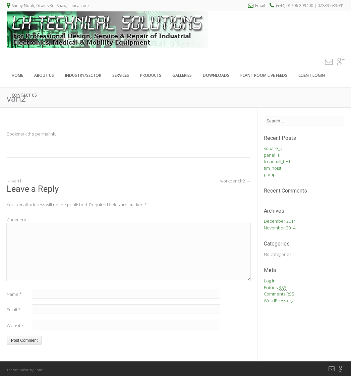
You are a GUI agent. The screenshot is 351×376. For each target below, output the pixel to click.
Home (17, 75)
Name (14, 294)
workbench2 (235, 181)
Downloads (216, 75)
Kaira (39, 369)
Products (150, 75)
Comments (279, 294)
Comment (16, 220)
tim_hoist (272, 168)
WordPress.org (278, 301)
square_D (273, 148)
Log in (270, 281)
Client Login (311, 75)
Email (260, 5)
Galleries (182, 75)
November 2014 (279, 228)
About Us (44, 75)
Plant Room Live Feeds (263, 75)
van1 (14, 181)
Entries (275, 287)
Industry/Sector (83, 75)
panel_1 (271, 155)
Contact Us (24, 95)
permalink (45, 134)
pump (270, 174)
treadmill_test (277, 161)
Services (120, 75)
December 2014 (280, 221)
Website (15, 325)
